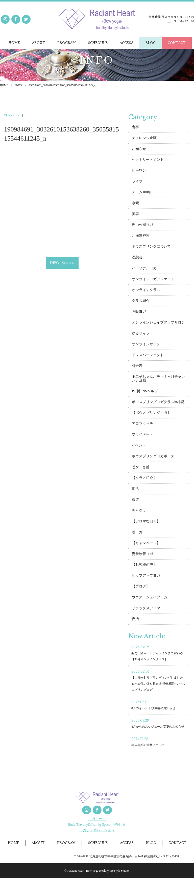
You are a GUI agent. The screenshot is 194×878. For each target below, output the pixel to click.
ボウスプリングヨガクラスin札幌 (158, 403)
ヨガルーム (97, 819)
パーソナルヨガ (144, 269)
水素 (135, 204)
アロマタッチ (142, 425)
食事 (135, 128)
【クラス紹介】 (144, 479)
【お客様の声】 (144, 566)
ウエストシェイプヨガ (149, 598)
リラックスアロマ (146, 609)
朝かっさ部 (141, 468)
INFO (18, 85)
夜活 (135, 620)
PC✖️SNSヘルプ (145, 392)
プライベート (142, 435)
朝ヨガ (137, 533)
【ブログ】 (141, 587)
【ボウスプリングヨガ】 (151, 414)
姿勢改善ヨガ (142, 555)
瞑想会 (137, 258)
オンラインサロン (146, 345)
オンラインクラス (146, 291)
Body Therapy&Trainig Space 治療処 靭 (97, 825)
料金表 (137, 367)
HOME (4, 85)
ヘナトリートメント (148, 161)
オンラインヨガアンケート (153, 280)
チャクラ (139, 511)
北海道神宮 (141, 236)
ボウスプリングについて (151, 247)
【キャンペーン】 (146, 544)
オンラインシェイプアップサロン (158, 323)
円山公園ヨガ (142, 226)
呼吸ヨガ (139, 312)
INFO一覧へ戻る (62, 264)
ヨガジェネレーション (97, 830)
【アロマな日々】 (146, 522)
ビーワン (139, 171)
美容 (135, 215)
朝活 (135, 490)
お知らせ (139, 150)
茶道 (135, 500)
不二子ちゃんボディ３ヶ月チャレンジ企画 (158, 379)
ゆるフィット (142, 334)
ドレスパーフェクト (148, 356)
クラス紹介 (141, 302)
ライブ (137, 182)
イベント (139, 446)
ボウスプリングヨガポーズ (153, 457)
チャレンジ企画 (144, 139)
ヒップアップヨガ (146, 576)
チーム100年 (141, 193)
